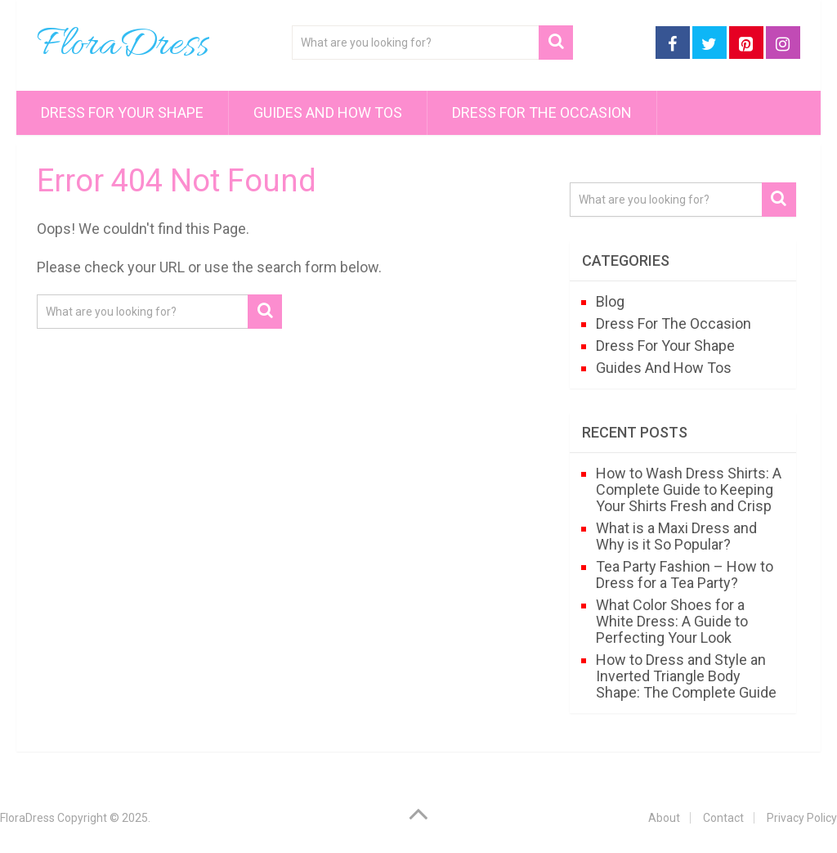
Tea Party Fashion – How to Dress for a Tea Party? (684, 574)
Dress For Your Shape (122, 112)
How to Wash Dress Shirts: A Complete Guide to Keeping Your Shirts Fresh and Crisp (688, 489)
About (664, 817)
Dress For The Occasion (542, 112)
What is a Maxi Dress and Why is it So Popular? (676, 536)
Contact (723, 817)
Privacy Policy (802, 817)
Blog (610, 301)
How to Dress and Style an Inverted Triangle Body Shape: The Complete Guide (686, 676)
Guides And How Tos (327, 112)
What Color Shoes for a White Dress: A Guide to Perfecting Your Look (672, 621)
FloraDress (123, 46)
